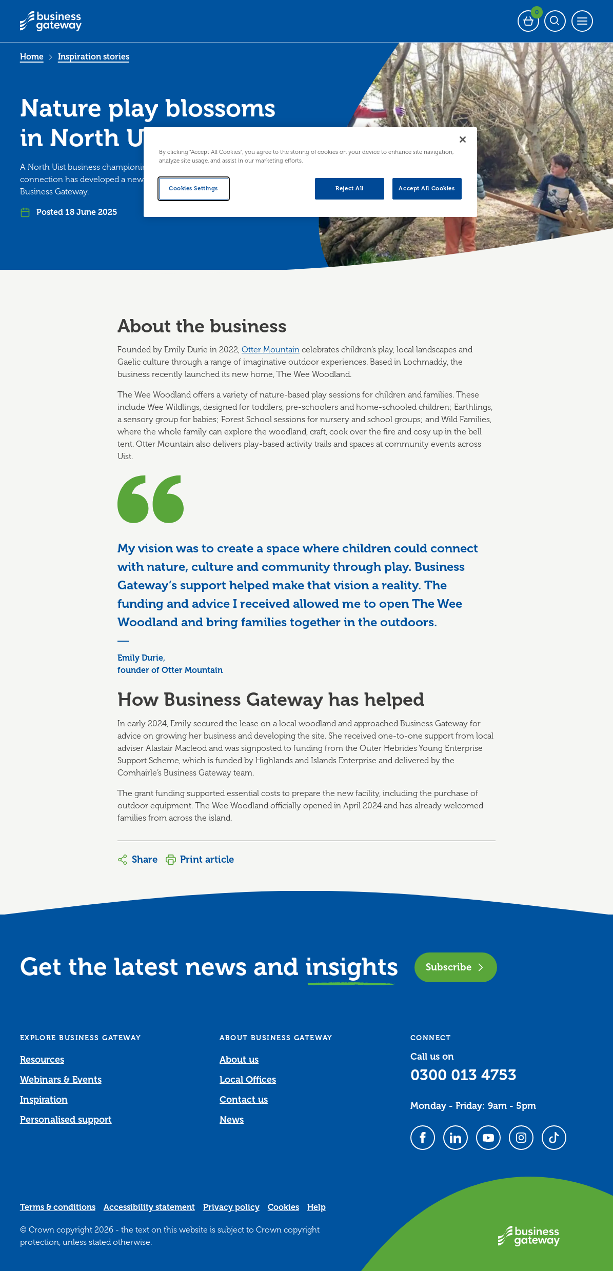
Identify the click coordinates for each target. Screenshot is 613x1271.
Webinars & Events (61, 1080)
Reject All (349, 188)
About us (239, 1060)
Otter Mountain (271, 349)
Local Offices (248, 1080)
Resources (42, 1060)
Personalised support (66, 1120)
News (232, 1120)
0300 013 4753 (463, 1075)
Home (32, 57)
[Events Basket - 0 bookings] (528, 21)
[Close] (462, 139)
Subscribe (456, 967)
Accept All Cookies (426, 188)
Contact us (244, 1100)
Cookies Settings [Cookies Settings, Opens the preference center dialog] (193, 188)
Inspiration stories (93, 57)
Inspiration (44, 1100)
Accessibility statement (149, 1207)
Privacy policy (231, 1207)
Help (316, 1207)
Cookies (283, 1207)
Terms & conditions (57, 1207)
